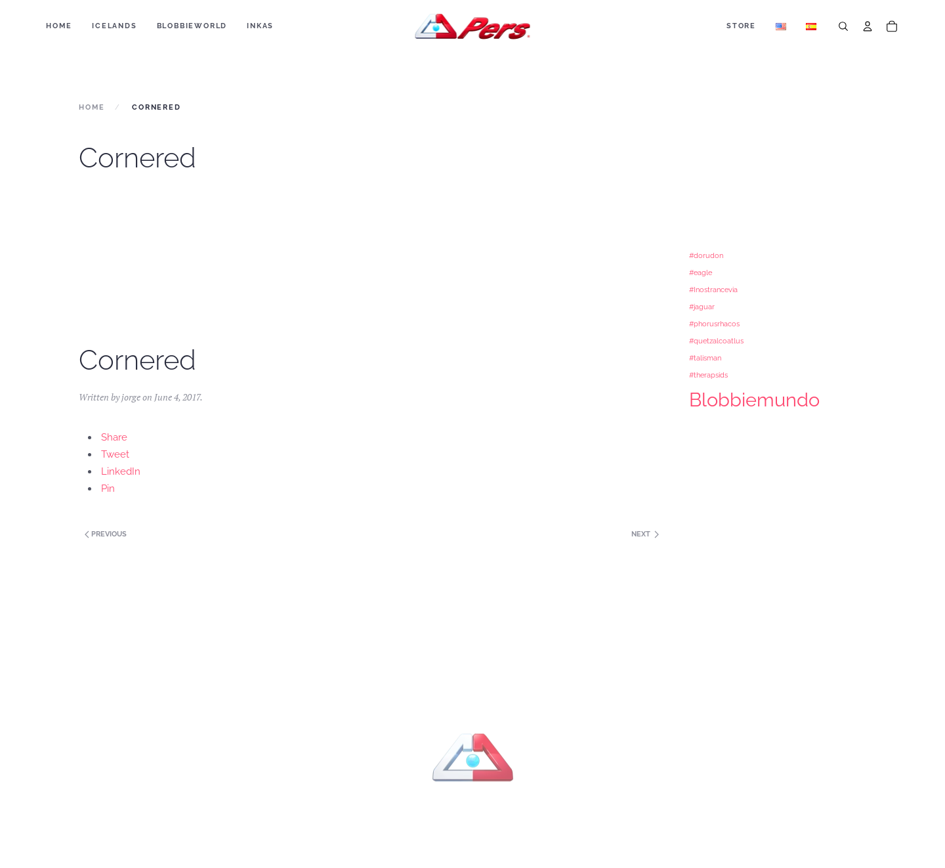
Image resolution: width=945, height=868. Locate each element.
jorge (130, 397)
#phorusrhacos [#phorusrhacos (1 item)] (714, 324)
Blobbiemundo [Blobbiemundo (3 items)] (754, 399)
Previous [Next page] (105, 534)
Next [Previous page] (645, 534)
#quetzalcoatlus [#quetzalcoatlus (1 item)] (716, 341)
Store (741, 26)
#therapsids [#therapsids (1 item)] (708, 375)
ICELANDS (114, 26)
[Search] (843, 26)
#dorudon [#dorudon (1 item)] (706, 255)
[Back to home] (472, 26)
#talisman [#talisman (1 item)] (705, 358)
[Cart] (892, 26)
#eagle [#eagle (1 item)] (700, 272)
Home (59, 26)
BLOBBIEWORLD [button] (192, 26)
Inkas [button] (260, 26)
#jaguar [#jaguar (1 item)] (702, 307)
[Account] (867, 26)
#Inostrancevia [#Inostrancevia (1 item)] (713, 289)
